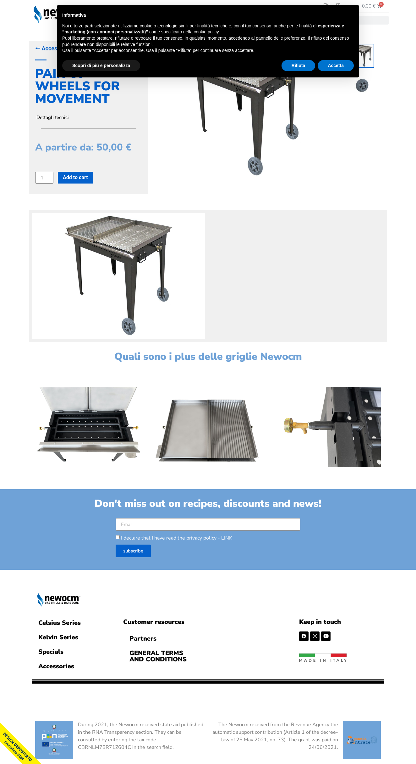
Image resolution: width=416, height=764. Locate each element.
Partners (142, 637)
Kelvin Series (58, 636)
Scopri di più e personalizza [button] (101, 65)
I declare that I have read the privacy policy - (176, 536)
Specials (50, 650)
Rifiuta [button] (298, 65)
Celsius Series (59, 621)
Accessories (56, 665)
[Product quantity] (44, 178)
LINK (226, 536)
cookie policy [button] (206, 31)
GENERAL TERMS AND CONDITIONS (158, 655)
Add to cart (75, 177)
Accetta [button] (336, 65)
